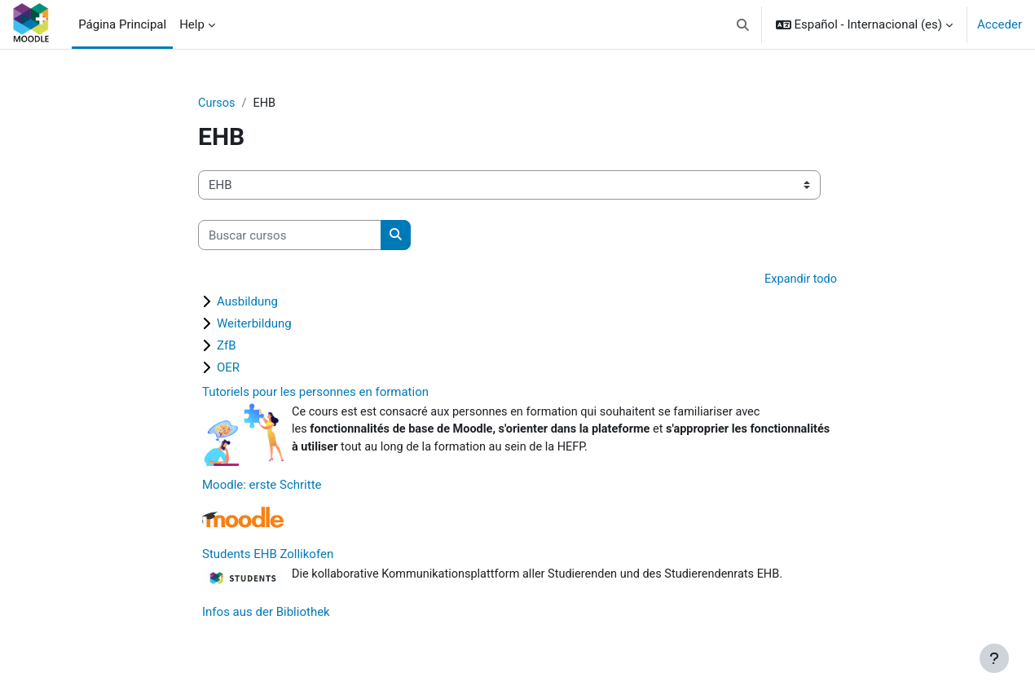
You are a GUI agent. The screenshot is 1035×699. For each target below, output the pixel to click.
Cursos (217, 103)
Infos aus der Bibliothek (266, 616)
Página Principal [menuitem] (122, 24)
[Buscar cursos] (289, 236)
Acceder (999, 24)
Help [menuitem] (192, 24)
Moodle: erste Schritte (262, 488)
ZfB (226, 346)
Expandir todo (799, 280)
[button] (743, 24)
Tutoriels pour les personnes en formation (315, 392)
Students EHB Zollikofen (267, 557)
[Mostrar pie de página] (994, 658)
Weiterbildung (254, 324)
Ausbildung (247, 302)
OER (228, 368)
